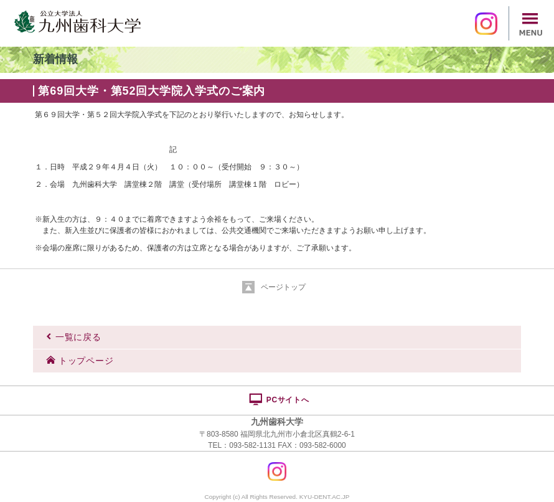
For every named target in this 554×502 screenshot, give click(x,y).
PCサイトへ (278, 399)
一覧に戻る (73, 337)
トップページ (79, 361)
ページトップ (283, 287)
